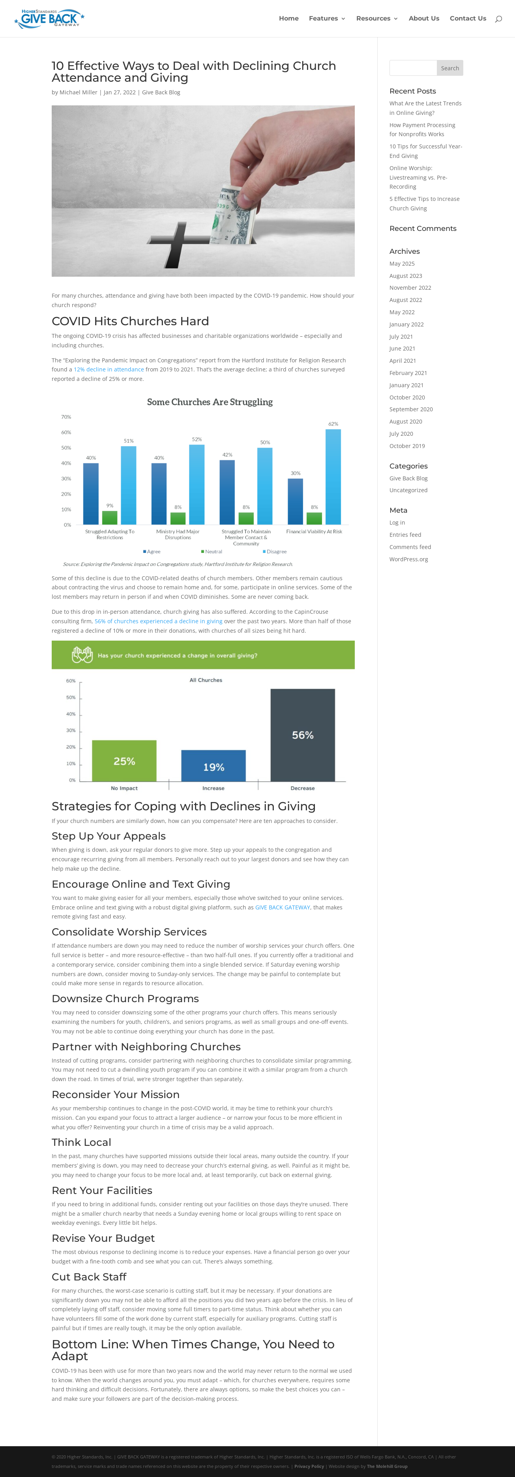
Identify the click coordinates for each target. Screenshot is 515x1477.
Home (289, 19)
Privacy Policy (309, 1466)
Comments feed (410, 547)
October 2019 (407, 446)
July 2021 (401, 336)
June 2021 (403, 348)
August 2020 (406, 421)
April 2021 (403, 360)
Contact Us (468, 19)
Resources (373, 19)
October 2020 (407, 397)
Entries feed (405, 534)
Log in (397, 522)
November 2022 (410, 287)
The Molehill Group (387, 1466)
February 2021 (408, 373)
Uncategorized (409, 490)
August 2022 (406, 300)
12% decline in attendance (109, 369)
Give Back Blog (161, 92)
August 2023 (406, 275)
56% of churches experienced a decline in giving (159, 621)
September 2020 (411, 409)
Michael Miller (78, 92)
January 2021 (407, 385)
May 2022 (402, 312)
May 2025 (402, 263)
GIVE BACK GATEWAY (282, 907)
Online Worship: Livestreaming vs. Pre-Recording (419, 177)
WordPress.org (409, 559)
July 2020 (401, 433)
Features (323, 19)
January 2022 (407, 324)
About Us (424, 19)
